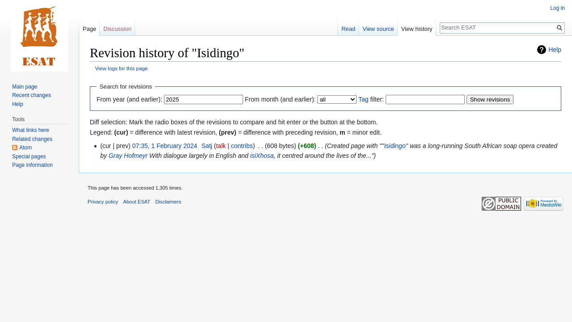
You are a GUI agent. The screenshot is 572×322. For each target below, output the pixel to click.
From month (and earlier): (280, 99)
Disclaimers (168, 201)
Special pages (29, 156)
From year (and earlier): (129, 99)
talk (221, 145)
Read (348, 28)
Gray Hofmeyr (128, 155)
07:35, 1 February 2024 (165, 145)
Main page (24, 87)
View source (378, 28)
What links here (30, 130)
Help (554, 49)
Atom (25, 147)
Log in (557, 8)
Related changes (32, 139)
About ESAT (137, 201)
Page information (32, 165)
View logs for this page (121, 68)
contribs (242, 145)
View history (417, 28)
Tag (363, 99)
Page (89, 28)
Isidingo (394, 145)
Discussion (117, 28)
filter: (371, 99)
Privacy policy (103, 201)
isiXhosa (262, 155)
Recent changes (31, 95)
